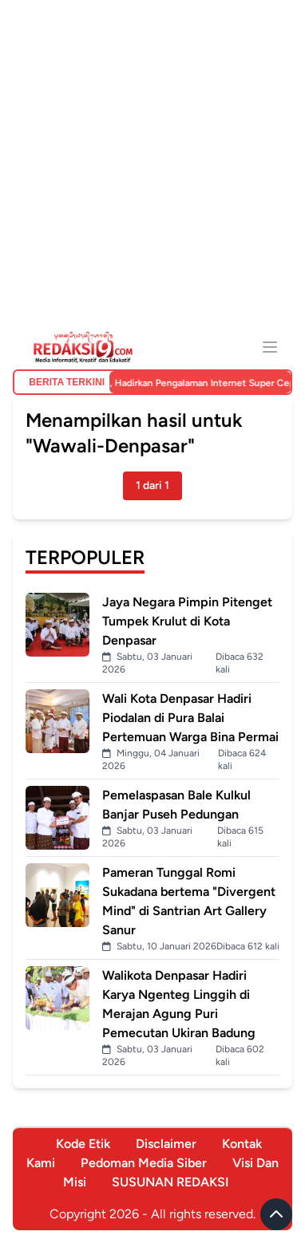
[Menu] (270, 347)
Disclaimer (166, 1143)
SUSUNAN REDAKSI (170, 1182)
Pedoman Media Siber (144, 1162)
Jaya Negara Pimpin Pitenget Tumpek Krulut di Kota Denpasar (187, 621)
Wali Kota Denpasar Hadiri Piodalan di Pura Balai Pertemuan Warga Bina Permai (190, 717)
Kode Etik (83, 1143)
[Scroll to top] (276, 1214)
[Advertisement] (152, 171)
